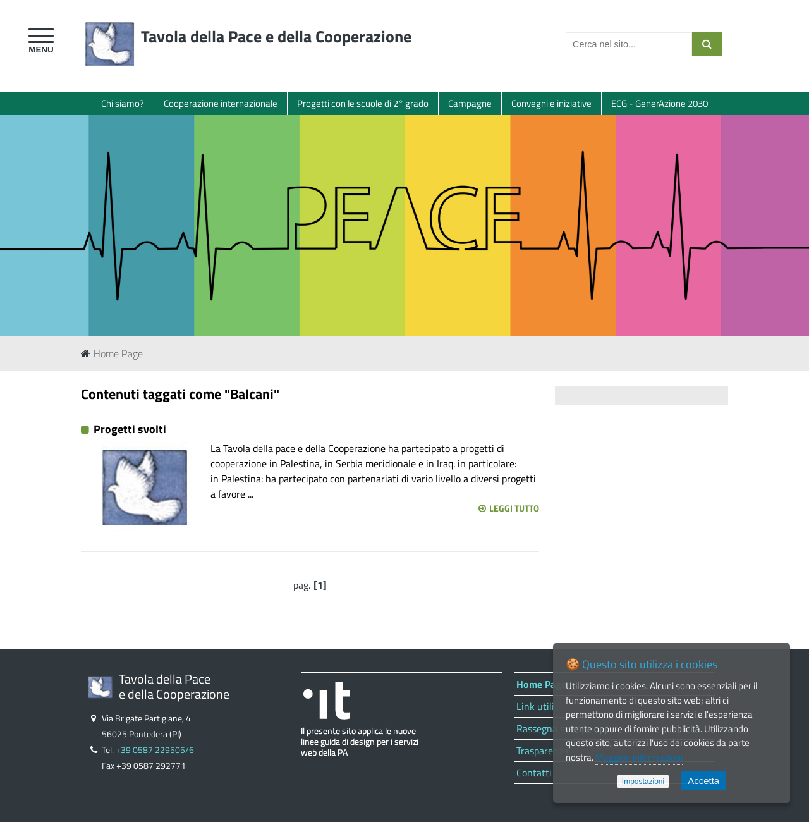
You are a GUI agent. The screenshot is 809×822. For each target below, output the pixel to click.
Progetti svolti (130, 429)
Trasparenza (542, 750)
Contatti (534, 772)
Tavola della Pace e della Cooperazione (276, 36)
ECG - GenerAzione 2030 (659, 103)
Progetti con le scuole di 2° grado (363, 103)
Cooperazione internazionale (220, 103)
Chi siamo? (122, 103)
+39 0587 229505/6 (155, 750)
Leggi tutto (508, 508)
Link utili (535, 706)
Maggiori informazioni (639, 757)
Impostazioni (643, 781)
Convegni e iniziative (551, 103)
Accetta (703, 780)
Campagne (470, 103)
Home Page (112, 353)
